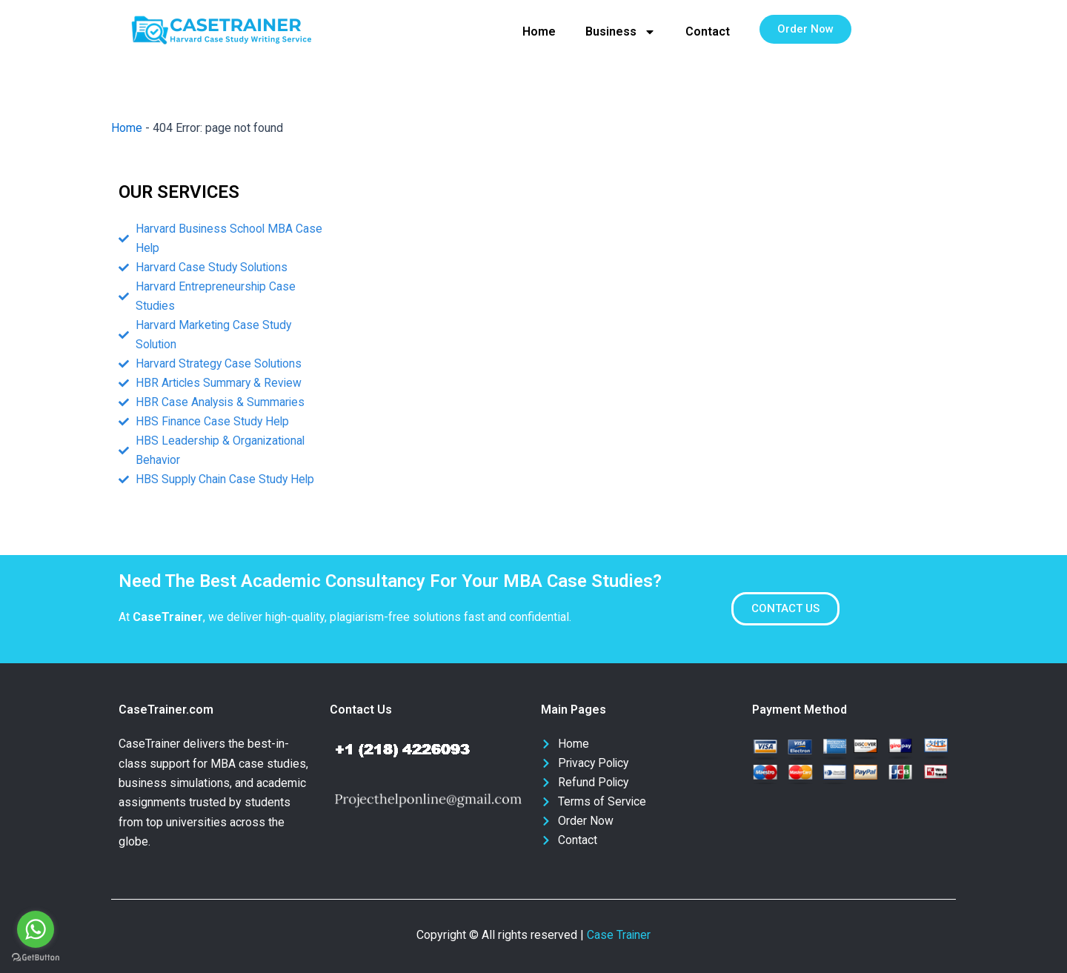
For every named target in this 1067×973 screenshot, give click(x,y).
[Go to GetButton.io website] (35, 958)
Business (620, 32)
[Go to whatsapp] (35, 929)
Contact (707, 31)
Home (539, 31)
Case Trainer (619, 935)
